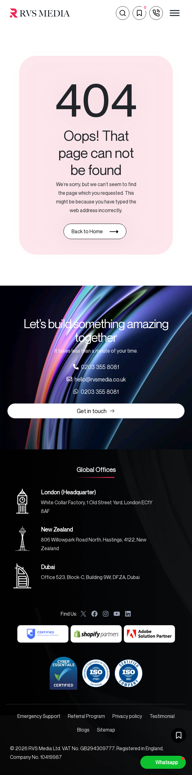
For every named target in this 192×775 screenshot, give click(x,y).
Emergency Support (38, 716)
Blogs (83, 730)
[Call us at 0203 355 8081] (96, 367)
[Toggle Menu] (175, 13)
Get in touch (96, 411)
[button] (163, 762)
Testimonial (162, 716)
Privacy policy (127, 716)
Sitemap (106, 730)
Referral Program (86, 716)
